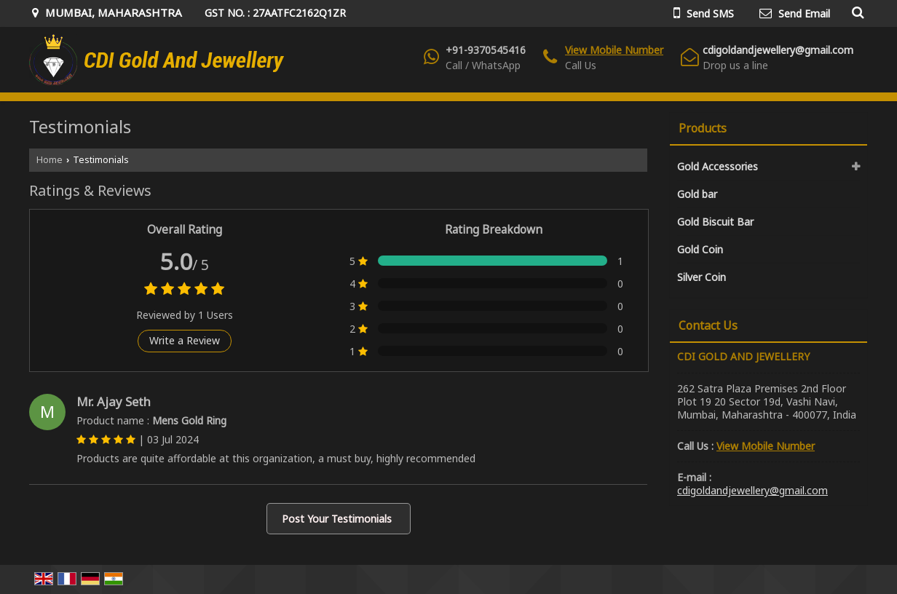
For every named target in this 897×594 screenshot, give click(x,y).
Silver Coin (701, 277)
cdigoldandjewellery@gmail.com (778, 50)
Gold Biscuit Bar (715, 222)
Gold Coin (700, 249)
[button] (614, 50)
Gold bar (697, 194)
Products (703, 128)
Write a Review (184, 340)
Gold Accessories (717, 166)
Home (49, 160)
